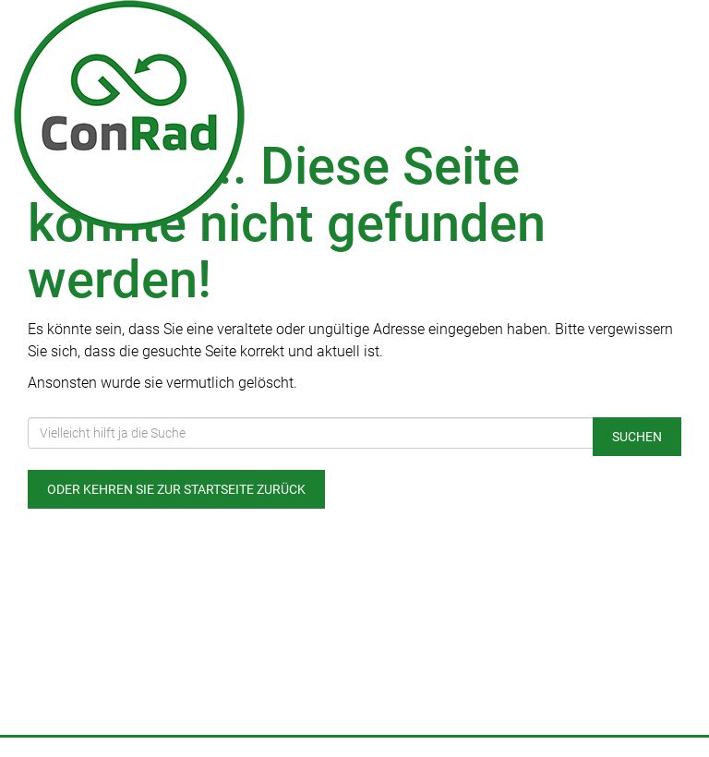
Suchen (637, 436)
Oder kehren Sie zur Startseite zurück (176, 489)
